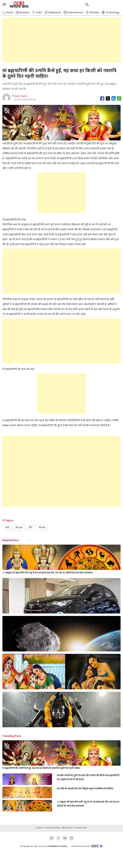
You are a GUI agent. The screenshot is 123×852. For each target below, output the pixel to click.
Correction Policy (52, 827)
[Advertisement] (62, 40)
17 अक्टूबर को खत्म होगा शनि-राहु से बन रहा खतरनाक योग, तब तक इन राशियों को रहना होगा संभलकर (47, 573)
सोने (30, 528)
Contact (39, 827)
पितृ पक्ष (18, 528)
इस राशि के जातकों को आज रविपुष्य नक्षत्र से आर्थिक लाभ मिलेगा (85, 789)
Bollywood (55, 12)
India (39, 12)
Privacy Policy (81, 827)
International (75, 12)
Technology (113, 12)
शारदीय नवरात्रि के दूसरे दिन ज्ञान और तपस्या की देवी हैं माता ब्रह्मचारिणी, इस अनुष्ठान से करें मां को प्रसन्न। (88, 777)
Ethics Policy (67, 827)
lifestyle (94, 12)
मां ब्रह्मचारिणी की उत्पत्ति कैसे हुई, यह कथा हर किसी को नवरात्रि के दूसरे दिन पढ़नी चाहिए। (41, 768)
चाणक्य (41, 528)
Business (25, 12)
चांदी (7, 528)
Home (9, 12)
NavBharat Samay (57, 846)
